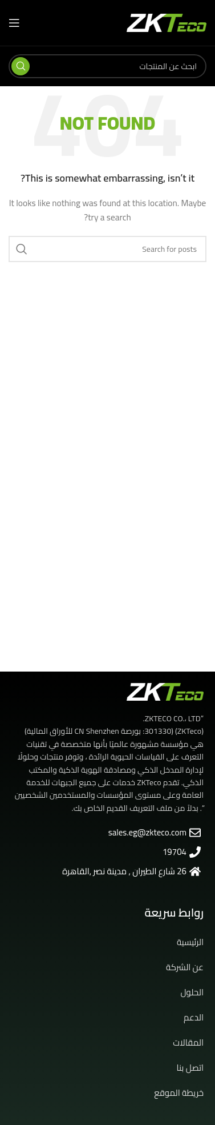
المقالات (188, 1042)
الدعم (194, 1017)
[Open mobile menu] (14, 22)
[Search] (107, 66)
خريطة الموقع (179, 1092)
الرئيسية (190, 942)
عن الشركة (185, 967)
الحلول (192, 992)
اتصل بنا (190, 1067)
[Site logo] (166, 22)
